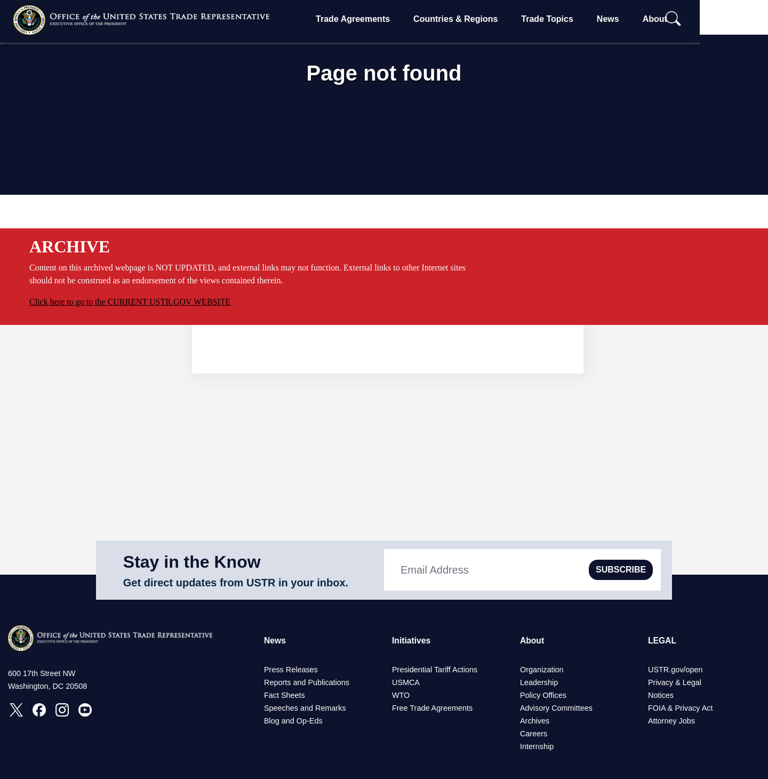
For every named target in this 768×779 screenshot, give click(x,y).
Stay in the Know (192, 561)
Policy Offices (543, 695)
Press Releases (291, 669)
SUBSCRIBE (621, 569)
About (685, 18)
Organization (542, 669)
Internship (537, 746)
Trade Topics (577, 18)
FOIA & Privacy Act (680, 708)
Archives (534, 721)
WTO (401, 695)
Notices (661, 695)
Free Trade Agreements (432, 708)
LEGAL (662, 640)
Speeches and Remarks (305, 708)
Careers (533, 733)
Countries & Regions (486, 18)
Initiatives (411, 640)
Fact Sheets (284, 695)
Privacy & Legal (674, 682)
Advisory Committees (556, 708)
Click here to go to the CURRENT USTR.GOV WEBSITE (129, 301)
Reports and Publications (306, 682)
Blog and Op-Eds (293, 721)
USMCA (406, 682)
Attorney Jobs (671, 721)
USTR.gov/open (675, 669)
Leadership (539, 682)
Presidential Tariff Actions (434, 669)
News (638, 18)
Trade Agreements (383, 18)
